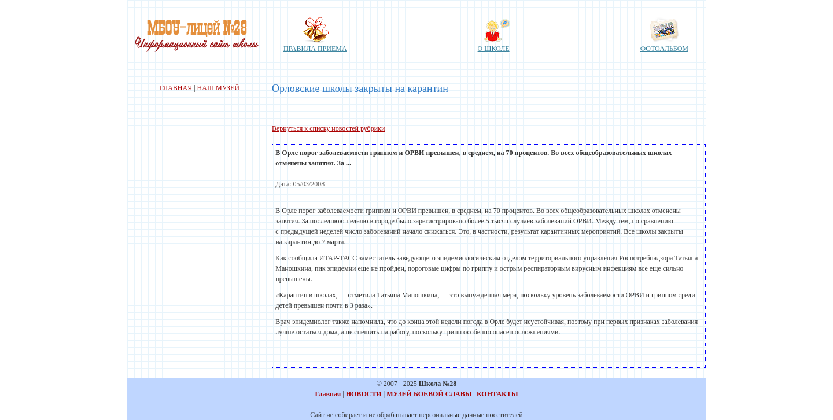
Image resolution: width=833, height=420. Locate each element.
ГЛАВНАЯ (176, 88)
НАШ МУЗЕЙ (218, 88)
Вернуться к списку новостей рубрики (328, 128)
